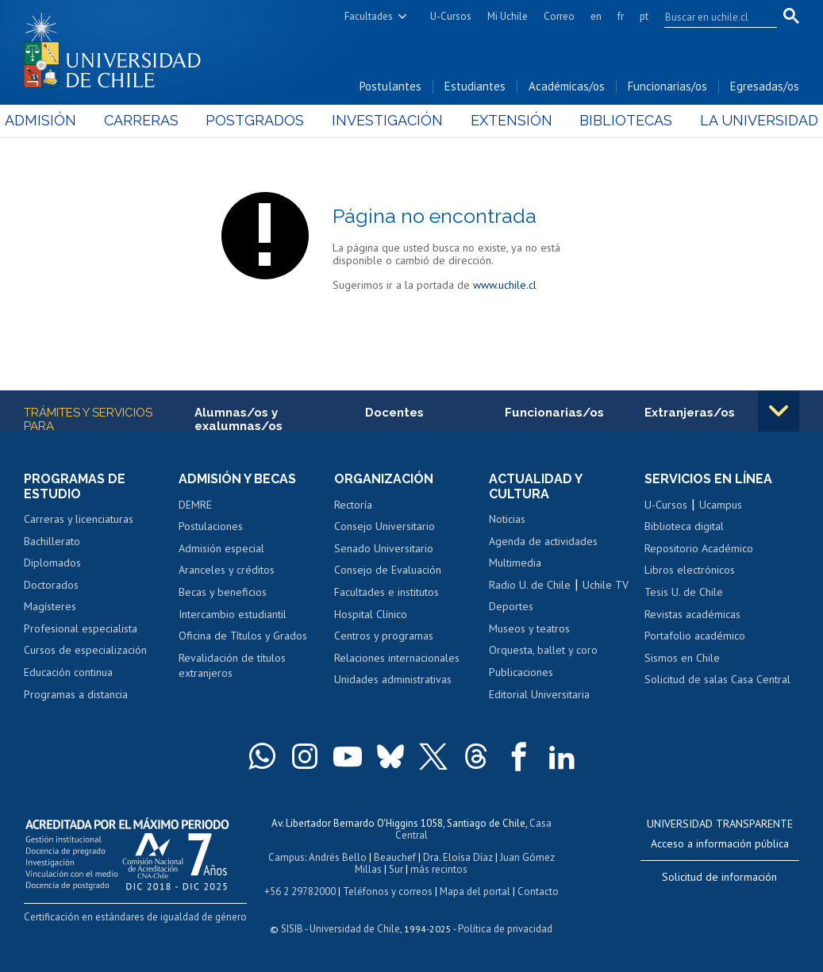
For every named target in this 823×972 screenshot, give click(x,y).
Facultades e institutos (386, 592)
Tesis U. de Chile (683, 592)
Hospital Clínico (370, 614)
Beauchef (395, 857)
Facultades (368, 16)
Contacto (538, 891)
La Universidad (740, 120)
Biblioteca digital (684, 526)
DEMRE (195, 505)
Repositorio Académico (698, 548)
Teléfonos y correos (388, 891)
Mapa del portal (475, 891)
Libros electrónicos (689, 570)
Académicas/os (567, 86)
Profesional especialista (80, 628)
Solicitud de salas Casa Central (717, 679)
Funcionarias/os (667, 86)
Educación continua (68, 672)
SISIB (292, 929)
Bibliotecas (613, 120)
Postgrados (261, 120)
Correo (559, 16)
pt (644, 16)
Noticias (507, 519)
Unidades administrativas (393, 679)
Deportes (511, 606)
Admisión (59, 120)
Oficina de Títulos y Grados (243, 635)
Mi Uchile (507, 16)
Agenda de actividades (543, 541)
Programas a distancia (76, 694)
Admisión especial (221, 548)
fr (620, 16)
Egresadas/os (764, 86)
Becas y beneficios (223, 592)
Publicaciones (521, 672)
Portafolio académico (694, 635)
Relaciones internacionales (397, 658)
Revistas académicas (692, 614)
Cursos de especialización (85, 650)
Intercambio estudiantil (233, 614)
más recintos (438, 869)
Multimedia (515, 562)
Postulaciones (211, 526)
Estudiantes (475, 86)
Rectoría (353, 505)
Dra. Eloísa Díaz (458, 857)
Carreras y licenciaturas (78, 519)
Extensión (505, 120)
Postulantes (390, 86)
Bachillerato (52, 541)
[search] (711, 16)
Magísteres (50, 606)
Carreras (154, 120)
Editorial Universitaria (539, 694)
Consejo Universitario (384, 526)
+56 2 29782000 (300, 891)
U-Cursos (450, 16)
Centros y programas (383, 635)
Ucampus (720, 505)
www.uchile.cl (504, 285)
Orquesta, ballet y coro (543, 650)
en (596, 16)
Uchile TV (606, 585)
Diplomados (52, 562)
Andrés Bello (338, 857)
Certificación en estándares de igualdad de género (135, 917)
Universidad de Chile (355, 929)
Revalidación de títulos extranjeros (232, 666)
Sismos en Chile (682, 658)
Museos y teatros (529, 628)
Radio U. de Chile (530, 585)
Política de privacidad (505, 929)
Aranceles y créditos (227, 570)
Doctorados (51, 585)
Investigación (387, 120)
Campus (286, 857)
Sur (396, 869)
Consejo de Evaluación (387, 570)
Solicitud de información (719, 877)
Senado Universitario (383, 548)
